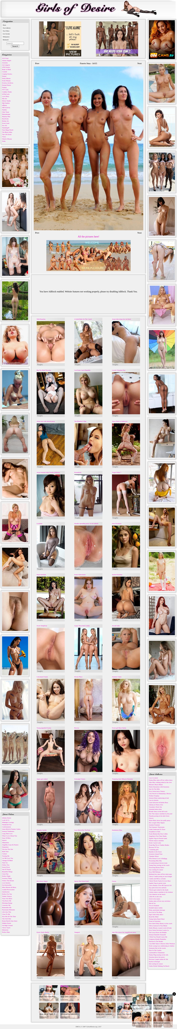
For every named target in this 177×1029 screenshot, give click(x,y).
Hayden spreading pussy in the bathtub (86, 523)
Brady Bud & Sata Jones (9, 921)
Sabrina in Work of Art (156, 805)
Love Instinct (6, 883)
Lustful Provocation (8, 889)
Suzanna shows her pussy (157, 957)
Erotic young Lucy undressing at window (161, 946)
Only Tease (5, 112)
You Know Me (6, 901)
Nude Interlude (41, 574)
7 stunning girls (153, 849)
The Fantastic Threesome (156, 827)
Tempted (77, 932)
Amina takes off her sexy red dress (159, 901)
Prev (37, 63)
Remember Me (6, 907)
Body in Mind (6, 69)
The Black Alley (7, 132)
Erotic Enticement (80, 574)
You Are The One (7, 849)
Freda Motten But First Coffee (158, 834)
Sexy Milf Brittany (155, 872)
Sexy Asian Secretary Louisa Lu (159, 930)
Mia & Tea (152, 903)
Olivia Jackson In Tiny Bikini (158, 926)
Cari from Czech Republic (82, 370)
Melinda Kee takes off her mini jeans (160, 874)
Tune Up (4, 863)
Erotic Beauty (6, 80)
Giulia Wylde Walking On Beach (159, 966)
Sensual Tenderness (8, 831)
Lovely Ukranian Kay (118, 370)
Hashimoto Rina (117, 830)
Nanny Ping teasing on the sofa (158, 955)
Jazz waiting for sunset (156, 870)
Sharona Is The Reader (156, 941)
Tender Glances (7, 896)
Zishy (4, 141)
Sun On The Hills (154, 789)
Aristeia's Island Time (155, 854)
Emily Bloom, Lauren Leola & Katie (160, 928)
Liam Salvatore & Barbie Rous (158, 802)
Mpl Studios (6, 103)
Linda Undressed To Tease (157, 829)
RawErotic (5, 119)
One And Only (6, 919)
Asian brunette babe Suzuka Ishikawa (48, 472)
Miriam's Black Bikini (156, 784)
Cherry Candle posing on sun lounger (160, 876)
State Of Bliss (6, 838)
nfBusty (4, 105)
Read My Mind (153, 917)
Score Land (5, 123)
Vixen (4, 136)
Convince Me (6, 905)
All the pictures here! (88, 236)
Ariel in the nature (154, 899)
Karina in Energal (154, 961)
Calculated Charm (42, 677)
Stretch (4, 840)
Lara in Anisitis (153, 800)
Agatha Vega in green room (157, 883)
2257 (99, 1026)
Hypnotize (5, 847)
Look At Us (5, 820)
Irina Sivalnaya (116, 523)
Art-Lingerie (6, 65)
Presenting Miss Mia (155, 861)
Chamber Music (154, 856)
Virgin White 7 (116, 472)
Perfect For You (7, 894)
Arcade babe (116, 626)
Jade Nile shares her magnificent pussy (124, 932)
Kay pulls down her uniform (157, 887)
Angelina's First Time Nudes (158, 836)
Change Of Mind (7, 860)
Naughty (40, 365)
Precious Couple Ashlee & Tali (158, 959)
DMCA (78, 1026)
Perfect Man (6, 932)
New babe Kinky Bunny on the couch (160, 923)
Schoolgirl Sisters (79, 779)
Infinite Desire (6, 818)
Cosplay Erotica (7, 74)
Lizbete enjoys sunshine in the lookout (161, 892)
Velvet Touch (6, 927)
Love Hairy (5, 96)
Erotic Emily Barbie (43, 932)
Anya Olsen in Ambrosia (119, 421)
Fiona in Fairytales (155, 921)
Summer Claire (116, 677)
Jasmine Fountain (154, 825)
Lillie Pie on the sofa (155, 896)
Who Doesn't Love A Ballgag (158, 858)
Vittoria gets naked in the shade (158, 890)
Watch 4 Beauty (7, 139)
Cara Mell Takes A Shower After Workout (162, 943)
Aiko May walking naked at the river (160, 782)
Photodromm (6, 114)
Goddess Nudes (7, 92)
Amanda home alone (155, 809)
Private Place (78, 677)
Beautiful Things (7, 871)
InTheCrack (6, 94)
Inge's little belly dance (156, 914)
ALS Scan (5, 58)
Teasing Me (5, 856)
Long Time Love (7, 833)
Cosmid (4, 72)
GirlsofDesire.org (91, 1026)
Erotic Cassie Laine (155, 843)
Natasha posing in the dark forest (159, 816)
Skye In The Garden (155, 950)
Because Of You (154, 847)
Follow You (5, 865)
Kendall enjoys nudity (156, 908)
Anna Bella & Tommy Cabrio (11, 829)
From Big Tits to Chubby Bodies (159, 845)
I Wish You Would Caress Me (158, 937)
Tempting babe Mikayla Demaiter (122, 779)
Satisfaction (5, 892)
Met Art (4, 98)
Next (139, 63)
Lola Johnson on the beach (157, 894)
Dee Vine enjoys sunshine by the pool (160, 814)
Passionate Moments (8, 910)
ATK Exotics (6, 67)
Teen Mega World (7, 130)
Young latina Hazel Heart (157, 919)
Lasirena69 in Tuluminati (156, 952)
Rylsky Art (5, 121)
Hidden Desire (6, 923)
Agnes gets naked (42, 779)
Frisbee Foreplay (154, 796)
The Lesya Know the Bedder (158, 932)
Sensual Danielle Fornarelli (157, 934)
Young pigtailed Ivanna (44, 728)
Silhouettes (5, 842)
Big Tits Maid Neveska (44, 370)
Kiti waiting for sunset (156, 964)
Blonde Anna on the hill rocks (158, 811)
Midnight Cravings (8, 822)
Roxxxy (76, 728)
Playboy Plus (6, 116)
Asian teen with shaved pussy (46, 421)
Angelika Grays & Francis (10, 845)
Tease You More (7, 898)
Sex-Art (4, 125)
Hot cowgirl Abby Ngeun (157, 822)
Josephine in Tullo (154, 831)
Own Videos (6, 31)
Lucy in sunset (153, 778)
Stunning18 (5, 128)
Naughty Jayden (42, 830)
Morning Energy (7, 903)
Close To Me (6, 914)
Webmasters (6, 37)
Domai (4, 76)
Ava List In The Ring (155, 912)
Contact (4, 854)
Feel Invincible (6, 885)
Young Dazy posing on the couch (159, 865)
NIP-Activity (6, 107)
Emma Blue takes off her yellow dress (161, 780)
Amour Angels (6, 60)
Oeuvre (151, 818)
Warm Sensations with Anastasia (159, 787)
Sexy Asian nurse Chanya (157, 791)
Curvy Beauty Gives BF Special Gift (160, 885)
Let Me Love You (7, 858)
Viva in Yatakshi (154, 905)
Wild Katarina (41, 319)
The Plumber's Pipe (80, 421)
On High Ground (7, 925)
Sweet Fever (6, 867)
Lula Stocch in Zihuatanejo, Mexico (160, 793)
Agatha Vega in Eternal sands (158, 838)
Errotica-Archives (7, 83)
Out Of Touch (6, 869)
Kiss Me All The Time (9, 916)
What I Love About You (9, 836)
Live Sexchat (6, 34)
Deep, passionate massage (157, 910)
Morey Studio (6, 101)
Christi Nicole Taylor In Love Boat (160, 881)
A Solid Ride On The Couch (83, 319)
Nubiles (4, 110)
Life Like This (6, 912)
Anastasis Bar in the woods (157, 948)
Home (4, 25)
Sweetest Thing (7, 878)
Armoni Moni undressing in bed (159, 798)
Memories (5, 930)
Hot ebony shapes (42, 881)
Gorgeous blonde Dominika (157, 939)
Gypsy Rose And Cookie (82, 626)
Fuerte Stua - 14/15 (88, 63)
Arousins (5, 63)
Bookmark (6, 39)
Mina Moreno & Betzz (9, 887)
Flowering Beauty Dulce (156, 867)
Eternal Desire (6, 85)
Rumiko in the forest (155, 852)
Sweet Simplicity (42, 626)
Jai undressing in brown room (158, 863)
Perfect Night (6, 876)
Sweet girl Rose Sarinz (119, 728)
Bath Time (5, 851)
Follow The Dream (8, 880)
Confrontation (6, 827)
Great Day (5, 874)
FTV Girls (5, 89)
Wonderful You (7, 824)
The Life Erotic (7, 134)
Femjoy (4, 87)
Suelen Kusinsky (117, 574)
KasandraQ (77, 472)
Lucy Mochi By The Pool (82, 830)
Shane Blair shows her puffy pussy (159, 820)
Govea (114, 881)
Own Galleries (7, 28)
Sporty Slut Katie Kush (81, 881)
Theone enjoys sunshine (156, 840)
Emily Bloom (6, 78)
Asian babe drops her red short (121, 319)
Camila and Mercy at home (157, 878)
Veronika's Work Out (155, 807)
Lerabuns (39, 523)
